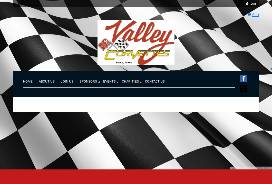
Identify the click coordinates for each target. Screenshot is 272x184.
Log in (255, 3)
